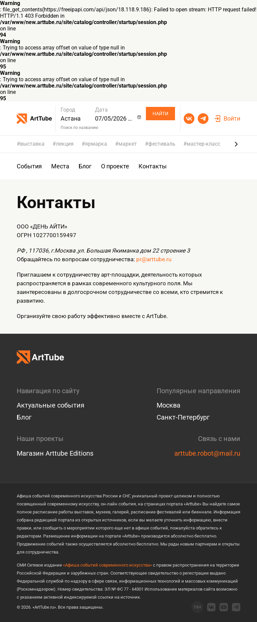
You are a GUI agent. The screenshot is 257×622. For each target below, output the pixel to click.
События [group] (29, 166)
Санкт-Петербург (183, 417)
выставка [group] (32, 144)
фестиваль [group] (161, 144)
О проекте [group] (115, 166)
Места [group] (60, 166)
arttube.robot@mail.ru (207, 453)
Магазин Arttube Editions (55, 453)
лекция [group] (65, 144)
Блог (24, 417)
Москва (168, 405)
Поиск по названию (79, 127)
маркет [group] (127, 144)
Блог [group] (85, 166)
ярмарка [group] (96, 144)
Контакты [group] (153, 166)
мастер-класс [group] (203, 144)
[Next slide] (236, 144)
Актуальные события (50, 405)
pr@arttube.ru (153, 259)
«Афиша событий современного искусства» (107, 565)
